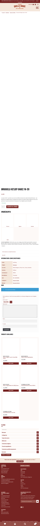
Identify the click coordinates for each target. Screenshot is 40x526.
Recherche (25, 524)
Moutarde (23, 471)
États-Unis (23, 483)
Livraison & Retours (5, 480)
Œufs (7, 234)
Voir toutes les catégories (26, 477)
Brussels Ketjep (16, 283)
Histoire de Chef (4, 499)
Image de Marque (5, 502)
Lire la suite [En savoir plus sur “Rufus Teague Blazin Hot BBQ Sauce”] (11, 390)
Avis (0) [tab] (3, 255)
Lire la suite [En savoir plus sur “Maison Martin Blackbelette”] (29, 363)
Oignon (20, 221)
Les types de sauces (5, 495)
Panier (33, 523)
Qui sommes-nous (5, 468)
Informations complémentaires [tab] (9, 251)
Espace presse (4, 472)
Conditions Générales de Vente (7, 479)
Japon (22, 486)
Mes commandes (4, 512)
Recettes (3, 498)
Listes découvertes (5, 504)
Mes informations (5, 513)
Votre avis (5, 304)
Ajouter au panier (12, 206)
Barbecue (23, 475)
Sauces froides (13, 12)
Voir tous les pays (24, 488)
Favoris (5, 524)
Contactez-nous (20, 461)
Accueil (3, 12)
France (22, 482)
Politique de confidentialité (7, 481)
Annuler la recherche (6, 454)
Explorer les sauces (5, 497)
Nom (4, 318)
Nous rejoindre (4, 471)
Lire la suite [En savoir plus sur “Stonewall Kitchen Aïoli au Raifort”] (29, 390)
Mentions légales (4, 483)
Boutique (7, 12)
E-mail (4, 323)
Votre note (5, 299)
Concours (3, 505)
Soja (22, 474)
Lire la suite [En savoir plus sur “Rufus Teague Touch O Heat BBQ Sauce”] (11, 363)
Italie (22, 485)
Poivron (7, 221)
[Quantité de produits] (3, 206)
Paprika (32, 221)
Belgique (15, 265)
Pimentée (23, 472)
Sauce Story (4, 501)
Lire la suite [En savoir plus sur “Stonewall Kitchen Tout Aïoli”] (11, 417)
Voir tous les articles (5, 506)
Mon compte (15, 524)
